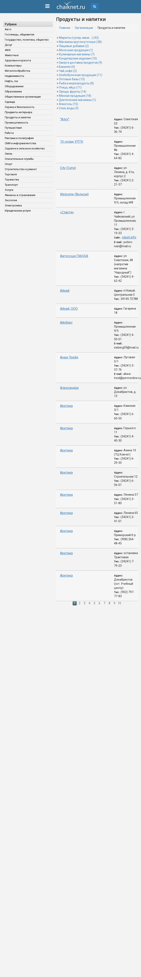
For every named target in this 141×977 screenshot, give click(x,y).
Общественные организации (23, 96)
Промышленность (16, 122)
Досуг (8, 44)
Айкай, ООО (69, 309)
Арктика (66, 406)
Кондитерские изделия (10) (78, 58)
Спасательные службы (19, 158)
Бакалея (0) (67, 66)
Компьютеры (13, 65)
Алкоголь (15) (68, 104)
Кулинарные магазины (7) (76, 54)
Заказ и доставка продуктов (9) (80, 62)
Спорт (8, 164)
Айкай (64, 291)
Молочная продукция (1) (76, 50)
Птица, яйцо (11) (70, 87)
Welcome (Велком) (74, 194)
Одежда (10, 101)
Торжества (12, 179)
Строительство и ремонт (21, 169)
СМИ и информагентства (20, 143)
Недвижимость (14, 75)
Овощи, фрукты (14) (72, 91)
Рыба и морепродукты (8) (76, 83)
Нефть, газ (11, 81)
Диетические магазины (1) (77, 100)
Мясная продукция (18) (75, 95)
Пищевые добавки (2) (74, 46)
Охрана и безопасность (19, 107)
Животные (11, 55)
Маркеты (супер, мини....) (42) (79, 37)
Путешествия (13, 127)
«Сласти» (67, 212)
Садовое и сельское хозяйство (25, 148)
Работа (9, 132)
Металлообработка (17, 70)
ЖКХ (8, 50)
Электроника (13, 205)
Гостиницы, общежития (19, 34)
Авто (8, 29)
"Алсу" (64, 119)
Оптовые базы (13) (72, 79)
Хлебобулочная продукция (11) (80, 75)
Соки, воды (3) (68, 108)
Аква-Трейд (69, 357)
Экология (11, 200)
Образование (13, 91)
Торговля (11, 174)
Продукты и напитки (18, 117)
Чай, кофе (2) (68, 71)
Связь (8, 153)
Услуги (9, 189)
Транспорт (11, 184)
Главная (64, 27)
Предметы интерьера (18, 112)
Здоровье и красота (18, 60)
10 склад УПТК (71, 142)
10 (119, 603)
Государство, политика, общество (27, 39)
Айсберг (66, 322)
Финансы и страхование (20, 195)
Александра (69, 388)
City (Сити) (68, 168)
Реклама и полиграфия (19, 138)
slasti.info (129, 237)
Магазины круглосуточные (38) (80, 42)
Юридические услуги (18, 210)
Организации (84, 27)
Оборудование (14, 86)
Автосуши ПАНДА (74, 256)
